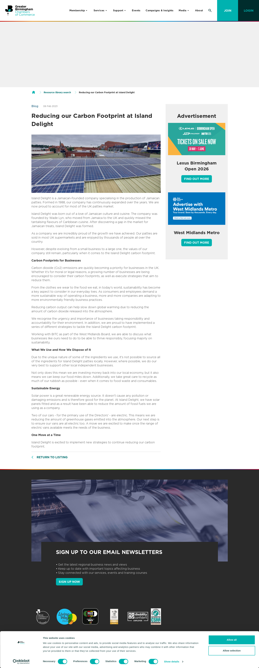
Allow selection (232, 650)
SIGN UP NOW (69, 581)
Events (136, 10)
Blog (34, 106)
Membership (77, 10)
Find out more (196, 179)
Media (182, 10)
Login (248, 10)
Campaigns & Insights (159, 10)
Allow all (232, 639)
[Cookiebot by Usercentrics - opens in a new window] (21, 661)
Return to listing (52, 457)
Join (227, 10)
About (199, 10)
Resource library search (57, 92)
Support (118, 10)
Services (99, 10)
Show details (171, 661)
